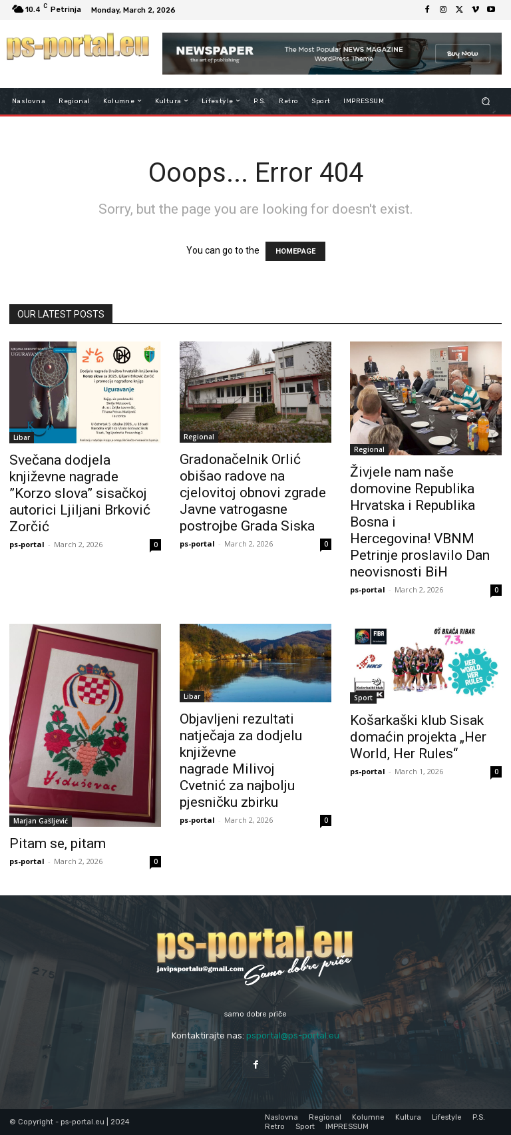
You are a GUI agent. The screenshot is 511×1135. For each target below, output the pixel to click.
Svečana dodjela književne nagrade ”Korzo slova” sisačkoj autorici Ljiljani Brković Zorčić (79, 493)
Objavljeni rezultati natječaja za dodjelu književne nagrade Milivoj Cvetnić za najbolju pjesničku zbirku (241, 760)
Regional (199, 436)
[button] (486, 101)
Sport (363, 697)
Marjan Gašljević (40, 820)
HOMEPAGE (295, 251)
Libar (21, 437)
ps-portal (27, 544)
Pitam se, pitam (57, 843)
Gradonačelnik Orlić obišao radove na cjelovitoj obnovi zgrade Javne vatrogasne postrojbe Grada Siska (253, 492)
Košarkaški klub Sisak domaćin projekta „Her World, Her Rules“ (418, 737)
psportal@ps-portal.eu (292, 1035)
